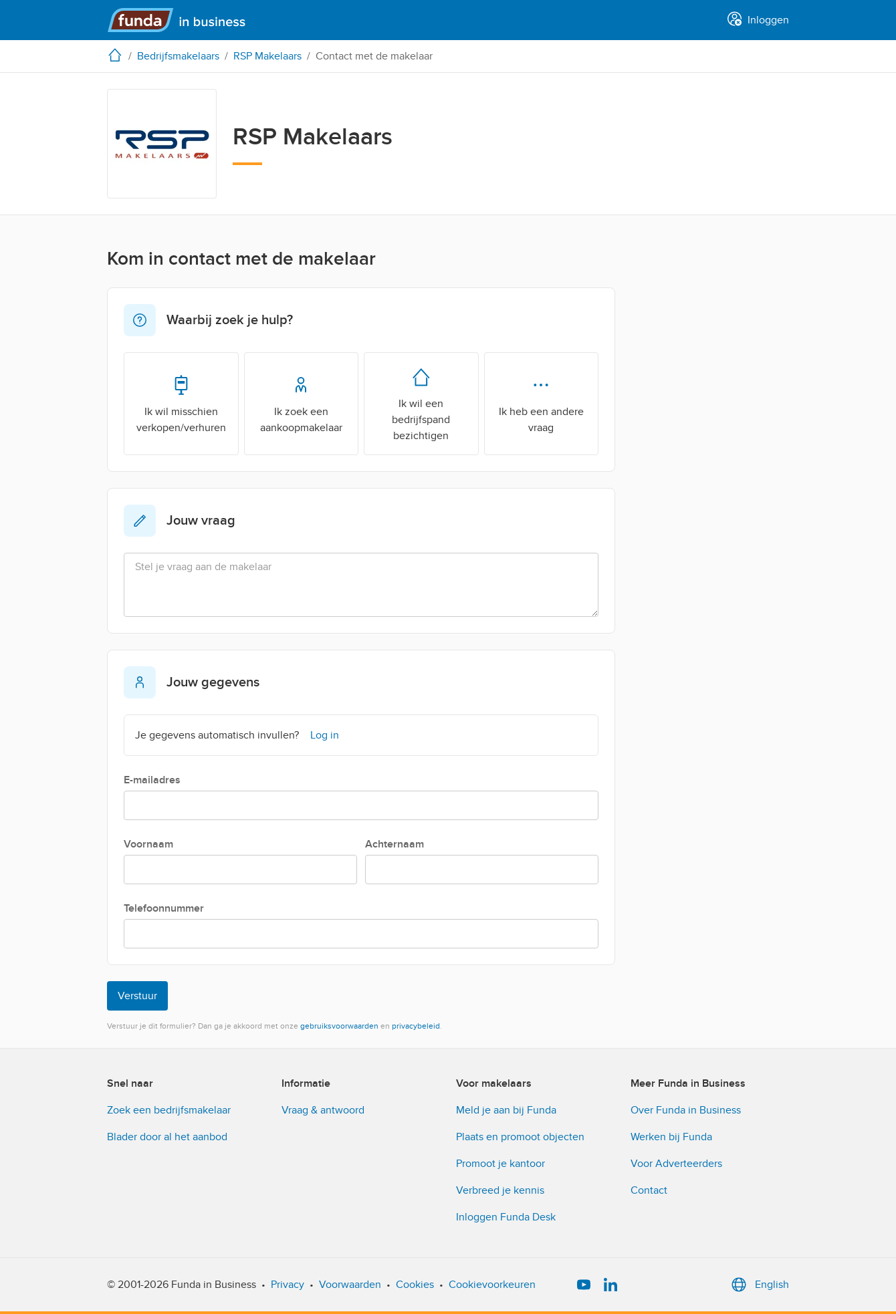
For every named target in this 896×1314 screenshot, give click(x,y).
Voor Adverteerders (676, 1163)
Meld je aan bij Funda (506, 1110)
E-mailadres (152, 780)
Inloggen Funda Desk (506, 1217)
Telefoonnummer (164, 908)
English (758, 1284)
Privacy (287, 1284)
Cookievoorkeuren (492, 1284)
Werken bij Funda (671, 1137)
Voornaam (148, 844)
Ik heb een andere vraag (541, 403)
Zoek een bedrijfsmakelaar (169, 1110)
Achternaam (394, 844)
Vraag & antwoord (323, 1110)
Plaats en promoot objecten (520, 1137)
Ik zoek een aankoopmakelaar (301, 403)
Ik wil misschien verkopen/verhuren (181, 403)
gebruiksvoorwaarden (339, 1026)
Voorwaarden (350, 1284)
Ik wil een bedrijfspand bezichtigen (421, 403)
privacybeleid (416, 1026)
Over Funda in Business (686, 1110)
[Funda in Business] (182, 20)
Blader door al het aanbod (167, 1137)
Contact (649, 1190)
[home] (117, 55)
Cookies (415, 1284)
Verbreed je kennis (500, 1190)
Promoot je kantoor (500, 1163)
